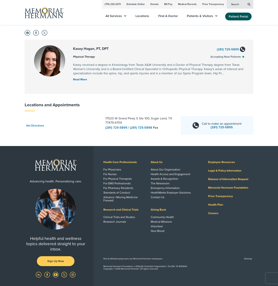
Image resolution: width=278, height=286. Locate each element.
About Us (157, 162)
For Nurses (110, 174)
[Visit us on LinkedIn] (39, 274)
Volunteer (157, 226)
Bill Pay (168, 4)
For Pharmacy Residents (118, 188)
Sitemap (248, 258)
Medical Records (187, 4)
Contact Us (157, 197)
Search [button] (240, 4)
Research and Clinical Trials (121, 209)
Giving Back (158, 209)
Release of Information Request (228, 179)
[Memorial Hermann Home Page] (42, 12)
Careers (213, 213)
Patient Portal (238, 16)
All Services (115, 16)
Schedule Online (135, 4)
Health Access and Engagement (170, 174)
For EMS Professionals (117, 183)
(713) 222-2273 (113, 4)
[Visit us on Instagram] (73, 274)
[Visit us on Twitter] (64, 274)
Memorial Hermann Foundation (228, 187)
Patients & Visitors (202, 16)
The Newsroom (160, 183)
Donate (154, 4)
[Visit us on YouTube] (56, 274)
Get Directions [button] (35, 125)
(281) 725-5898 (141, 128)
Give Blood (157, 231)
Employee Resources (221, 162)
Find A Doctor (168, 16)
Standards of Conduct (116, 192)
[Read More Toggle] (80, 79)
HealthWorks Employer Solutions (171, 192)
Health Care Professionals (120, 162)
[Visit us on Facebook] (47, 274)
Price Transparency (213, 4)
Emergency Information (165, 188)
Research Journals (114, 221)
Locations (142, 16)
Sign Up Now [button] (55, 261)
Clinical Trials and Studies (119, 217)
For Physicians (112, 169)
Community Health (162, 217)
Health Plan (215, 205)
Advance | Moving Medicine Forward (120, 199)
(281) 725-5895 (231, 50)
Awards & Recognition (164, 178)
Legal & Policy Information (224, 170)
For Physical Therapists (117, 178)
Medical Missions (161, 221)
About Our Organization (165, 169)
